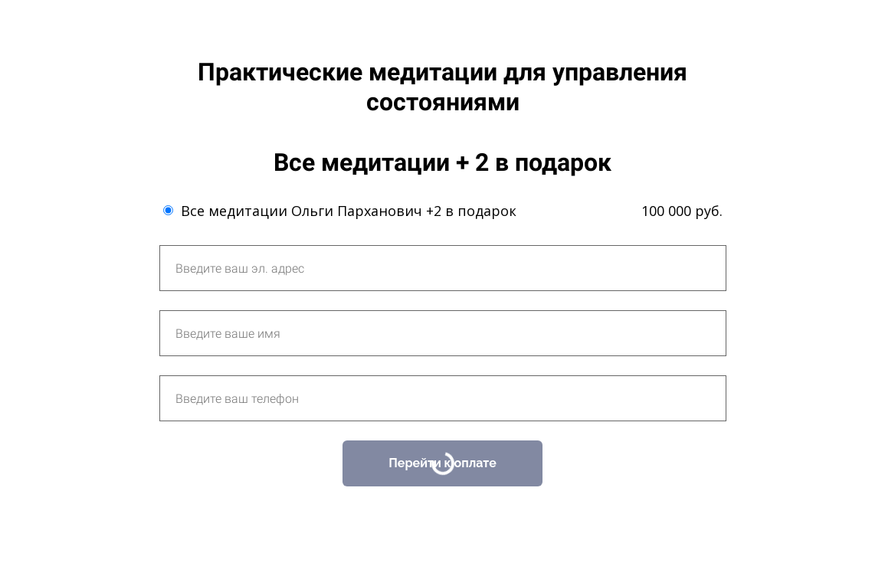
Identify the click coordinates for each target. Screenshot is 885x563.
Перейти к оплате (442, 463)
